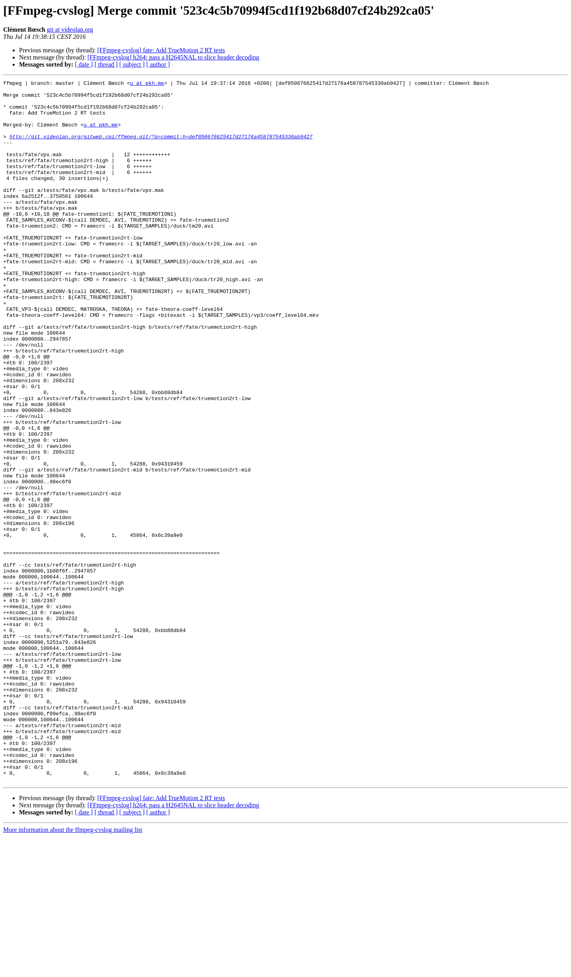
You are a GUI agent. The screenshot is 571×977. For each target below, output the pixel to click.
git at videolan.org (70, 29)
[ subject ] (132, 64)
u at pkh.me (147, 84)
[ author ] (158, 64)
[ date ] (84, 64)
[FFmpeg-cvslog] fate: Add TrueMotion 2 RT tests (161, 50)
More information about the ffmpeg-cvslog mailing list (72, 970)
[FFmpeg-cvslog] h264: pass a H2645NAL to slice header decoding (173, 57)
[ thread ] (106, 64)
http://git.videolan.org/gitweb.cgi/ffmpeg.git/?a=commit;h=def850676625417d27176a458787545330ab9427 (161, 148)
